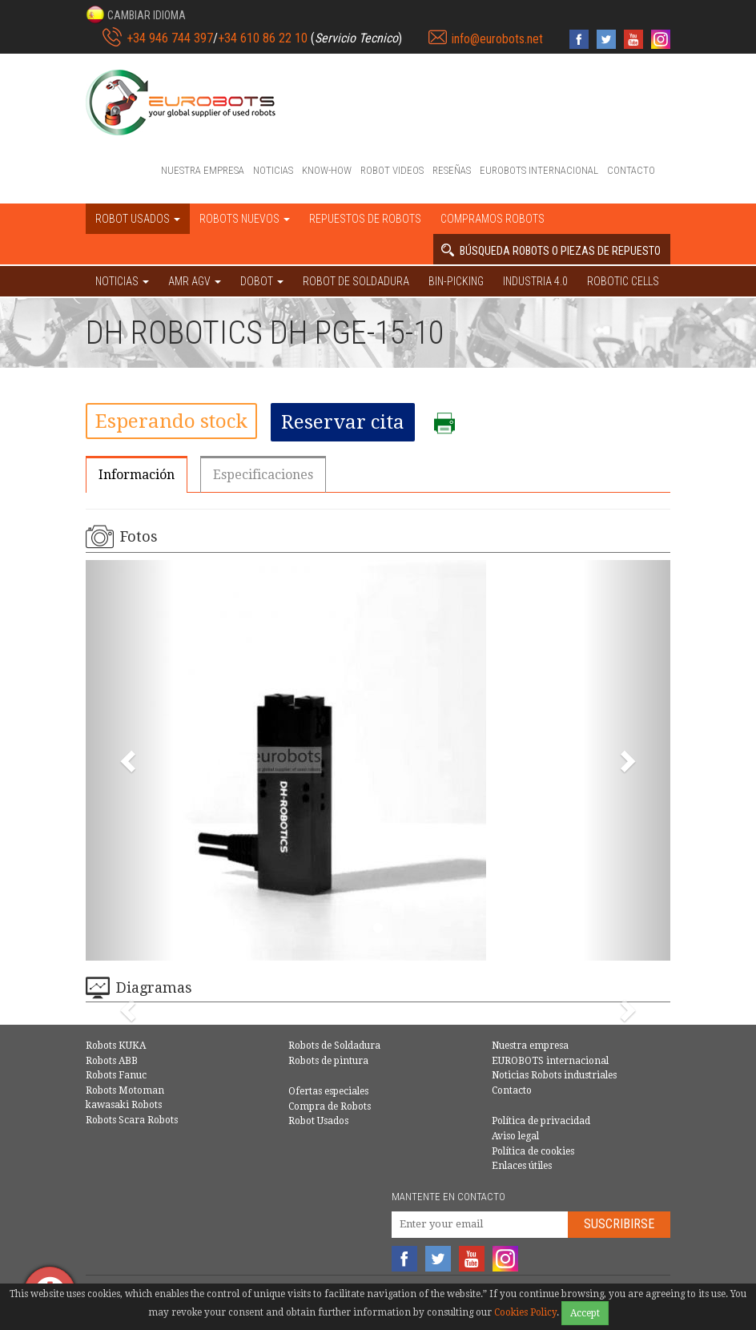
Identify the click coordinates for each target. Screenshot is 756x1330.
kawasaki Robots (124, 1104)
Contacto (631, 170)
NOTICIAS (122, 281)
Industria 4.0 (535, 281)
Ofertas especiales (328, 1091)
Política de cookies (533, 1151)
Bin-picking (456, 281)
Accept (585, 1313)
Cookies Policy (525, 1312)
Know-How (327, 170)
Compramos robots (492, 218)
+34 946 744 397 (170, 38)
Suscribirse (619, 1223)
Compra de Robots (329, 1106)
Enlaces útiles (522, 1165)
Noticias (273, 170)
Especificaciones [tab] (263, 474)
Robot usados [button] (137, 218)
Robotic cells (623, 281)
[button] (136, 14)
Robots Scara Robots (132, 1120)
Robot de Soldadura (356, 281)
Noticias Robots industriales (554, 1075)
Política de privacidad (541, 1120)
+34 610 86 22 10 (263, 38)
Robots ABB (112, 1060)
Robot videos (392, 170)
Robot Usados (318, 1120)
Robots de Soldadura (334, 1045)
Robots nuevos (244, 218)
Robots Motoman (125, 1090)
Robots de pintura (328, 1060)
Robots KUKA (116, 1045)
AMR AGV (194, 281)
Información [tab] (137, 474)
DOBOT (262, 281)
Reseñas (451, 170)
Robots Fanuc (116, 1075)
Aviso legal (515, 1136)
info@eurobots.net (497, 38)
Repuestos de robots (365, 218)
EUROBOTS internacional (539, 170)
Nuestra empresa (202, 170)
